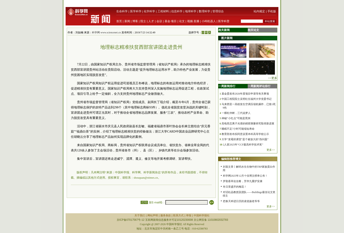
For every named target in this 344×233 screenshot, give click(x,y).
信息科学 (177, 11)
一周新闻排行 (226, 86)
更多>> (271, 149)
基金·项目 (171, 21)
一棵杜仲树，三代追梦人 (236, 113)
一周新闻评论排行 (259, 86)
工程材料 (163, 11)
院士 (143, 21)
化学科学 (149, 11)
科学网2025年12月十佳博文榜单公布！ (245, 175)
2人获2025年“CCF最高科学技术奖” (243, 144)
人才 (151, 21)
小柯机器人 (209, 21)
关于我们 (139, 215)
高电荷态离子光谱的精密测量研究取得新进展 (248, 123)
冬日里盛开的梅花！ (235, 186)
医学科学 (136, 11)
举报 (188, 215)
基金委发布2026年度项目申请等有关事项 (245, 93)
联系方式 (178, 215)
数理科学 (204, 11)
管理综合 (218, 11)
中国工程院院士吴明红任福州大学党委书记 (247, 98)
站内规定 (259, 11)
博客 (135, 21)
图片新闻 (227, 38)
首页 (119, 21)
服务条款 (165, 215)
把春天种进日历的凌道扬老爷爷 (241, 201)
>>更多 (272, 78)
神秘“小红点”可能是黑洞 (236, 118)
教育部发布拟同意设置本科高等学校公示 (245, 134)
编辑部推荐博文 (231, 159)
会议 (159, 21)
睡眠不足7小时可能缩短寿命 (238, 128)
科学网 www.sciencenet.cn (106, 32)
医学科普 (223, 21)
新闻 (127, 21)
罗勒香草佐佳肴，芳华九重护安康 (242, 181)
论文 (182, 21)
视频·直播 (193, 21)
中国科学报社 (202, 215)
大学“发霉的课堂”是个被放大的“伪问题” (245, 139)
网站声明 (152, 215)
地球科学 (190, 11)
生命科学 (122, 11)
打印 (144, 202)
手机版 (271, 11)
